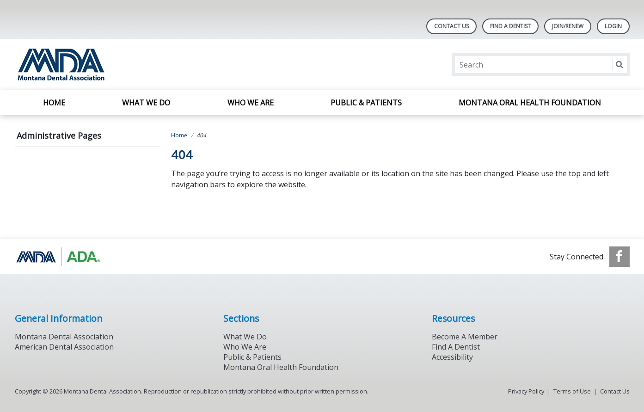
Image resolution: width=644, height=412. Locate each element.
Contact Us (451, 26)
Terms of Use (572, 391)
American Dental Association (64, 347)
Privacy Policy (526, 391)
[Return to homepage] (134, 64)
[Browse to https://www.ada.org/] (62, 256)
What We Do (146, 103)
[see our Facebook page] (619, 256)
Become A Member (464, 337)
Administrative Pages (59, 135)
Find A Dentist (510, 26)
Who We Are (250, 103)
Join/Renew (567, 26)
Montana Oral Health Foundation (530, 103)
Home (54, 103)
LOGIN (613, 26)
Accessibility (452, 357)
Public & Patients (366, 103)
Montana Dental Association (64, 337)
